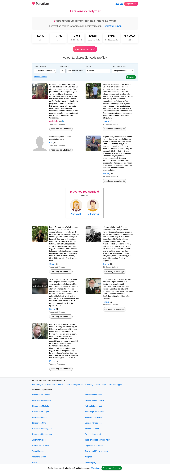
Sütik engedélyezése (112, 468)
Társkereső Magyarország (96, 451)
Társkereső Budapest (41, 395)
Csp (51, 142)
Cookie (97, 385)
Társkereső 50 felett (93, 395)
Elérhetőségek (37, 385)
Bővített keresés (40, 77)
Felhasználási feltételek (54, 385)
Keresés (130, 77)
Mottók (35, 462)
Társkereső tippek (115, 385)
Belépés (119, 4)
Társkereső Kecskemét (42, 434)
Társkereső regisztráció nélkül (98, 440)
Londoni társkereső (93, 423)
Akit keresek (40, 67)
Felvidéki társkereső (93, 406)
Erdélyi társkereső (39, 440)
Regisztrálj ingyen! (112, 26)
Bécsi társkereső (92, 429)
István (106, 121)
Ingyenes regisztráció (85, 49)
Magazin (88, 457)
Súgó (104, 385)
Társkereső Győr (39, 423)
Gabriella (53, 121)
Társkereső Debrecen (41, 400)
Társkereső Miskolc (40, 406)
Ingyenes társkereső (94, 445)
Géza (52, 264)
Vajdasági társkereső (94, 417)
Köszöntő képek (39, 457)
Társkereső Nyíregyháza (42, 429)
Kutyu (52, 309)
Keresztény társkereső (94, 400)
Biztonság (89, 385)
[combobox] (98, 71)
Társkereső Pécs (39, 417)
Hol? (88, 67)
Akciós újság (90, 462)
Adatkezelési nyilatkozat (74, 385)
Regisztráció (131, 4)
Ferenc (52, 361)
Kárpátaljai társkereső (94, 412)
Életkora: (64, 67)
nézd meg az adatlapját (61, 129)
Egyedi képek (38, 451)
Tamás (106, 173)
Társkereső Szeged (40, 412)
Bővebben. (95, 468)
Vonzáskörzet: (119, 67)
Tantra (106, 264)
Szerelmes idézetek (40, 445)
